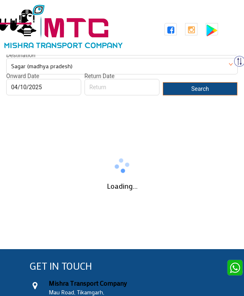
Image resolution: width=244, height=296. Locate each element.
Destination (20, 55)
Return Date (99, 76)
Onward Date (22, 76)
